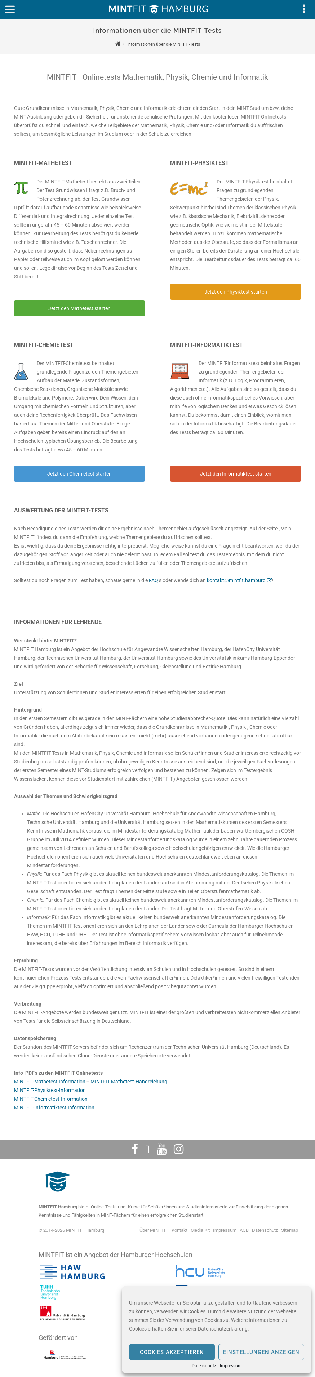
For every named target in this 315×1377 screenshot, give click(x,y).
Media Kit (200, 1230)
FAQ (153, 580)
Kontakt (179, 1230)
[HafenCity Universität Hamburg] (204, 1279)
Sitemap (289, 1230)
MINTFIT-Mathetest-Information (49, 1081)
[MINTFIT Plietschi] (57, 1195)
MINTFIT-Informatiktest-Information (54, 1107)
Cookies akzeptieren (172, 1352)
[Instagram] (178, 1149)
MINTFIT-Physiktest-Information (50, 1090)
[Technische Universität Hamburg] (50, 1299)
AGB (244, 1230)
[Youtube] (161, 1149)
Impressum (231, 1366)
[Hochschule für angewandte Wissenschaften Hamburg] (72, 1279)
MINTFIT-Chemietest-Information (51, 1099)
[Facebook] (135, 1149)
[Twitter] (147, 1149)
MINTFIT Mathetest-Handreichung (128, 1081)
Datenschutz (204, 1366)
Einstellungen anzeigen (261, 1352)
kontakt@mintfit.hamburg (236, 580)
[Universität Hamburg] (62, 1320)
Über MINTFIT (153, 1230)
